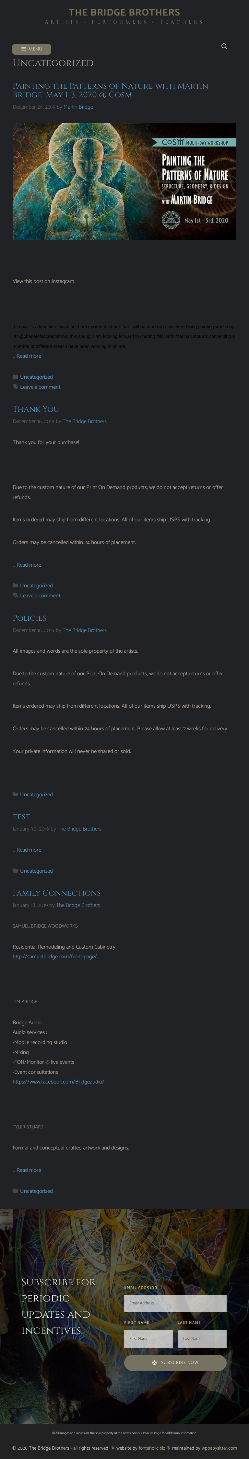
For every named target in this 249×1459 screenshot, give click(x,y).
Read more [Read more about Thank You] (29, 565)
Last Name (190, 1322)
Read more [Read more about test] (29, 850)
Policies (30, 618)
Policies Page (152, 1433)
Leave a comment (40, 387)
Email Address (141, 1287)
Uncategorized (36, 377)
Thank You (36, 409)
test (21, 816)
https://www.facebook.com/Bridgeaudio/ (58, 1081)
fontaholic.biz (152, 1448)
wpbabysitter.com (219, 1448)
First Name (137, 1322)
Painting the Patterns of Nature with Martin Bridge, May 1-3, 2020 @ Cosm (110, 91)
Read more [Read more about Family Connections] (29, 1170)
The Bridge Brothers (124, 13)
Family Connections (57, 893)
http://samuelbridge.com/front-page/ (55, 956)
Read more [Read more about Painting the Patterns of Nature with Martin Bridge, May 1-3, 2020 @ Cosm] (29, 356)
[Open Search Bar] (224, 46)
